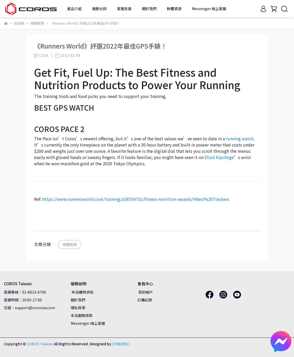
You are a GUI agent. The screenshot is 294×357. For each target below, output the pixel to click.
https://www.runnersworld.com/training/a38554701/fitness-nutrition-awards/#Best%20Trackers (135, 199)
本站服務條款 (82, 315)
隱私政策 (78, 307)
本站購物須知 (82, 292)
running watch (239, 138)
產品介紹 (74, 8)
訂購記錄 (145, 299)
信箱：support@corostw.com (29, 307)
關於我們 (78, 299)
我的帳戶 (145, 292)
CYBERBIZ (120, 343)
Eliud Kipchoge (219, 157)
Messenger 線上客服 (209, 8)
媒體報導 (69, 244)
